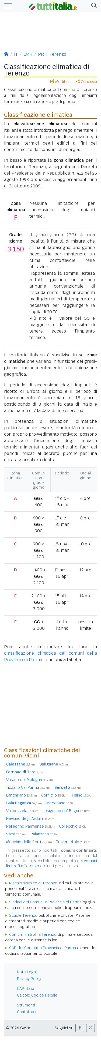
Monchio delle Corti (29, 841)
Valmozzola (22, 810)
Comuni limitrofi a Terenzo (33, 934)
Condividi (86, 81)
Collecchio (74, 826)
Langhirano (21, 795)
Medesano (61, 803)
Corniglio (54, 795)
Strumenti (26, 1005)
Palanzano (45, 834)
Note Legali (27, 971)
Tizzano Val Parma (28, 787)
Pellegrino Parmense (30, 826)
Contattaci (26, 1011)
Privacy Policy (29, 978)
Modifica (60, 81)
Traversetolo (73, 841)
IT (16, 54)
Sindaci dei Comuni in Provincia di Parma (45, 902)
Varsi (16, 834)
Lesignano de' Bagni (66, 810)
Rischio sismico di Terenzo (33, 883)
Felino (82, 795)
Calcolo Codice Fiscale (37, 995)
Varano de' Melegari (29, 779)
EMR (27, 54)
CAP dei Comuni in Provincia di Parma (42, 947)
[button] (93, 6)
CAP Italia (25, 988)
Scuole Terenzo (23, 915)
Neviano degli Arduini (30, 818)
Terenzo (58, 54)
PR (41, 54)
